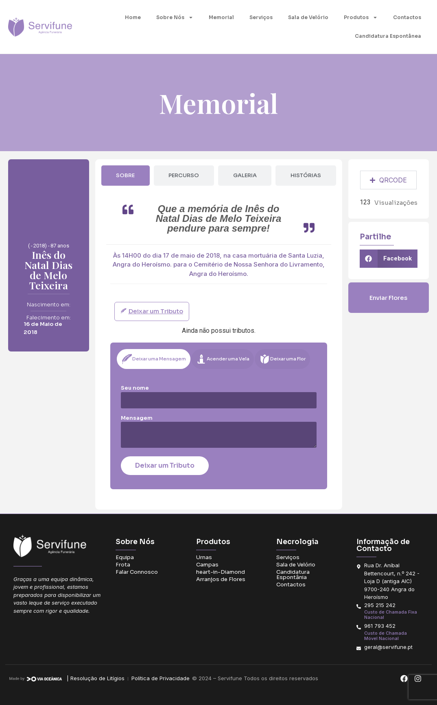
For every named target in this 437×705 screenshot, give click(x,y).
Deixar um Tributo (164, 465)
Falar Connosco (137, 571)
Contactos (407, 17)
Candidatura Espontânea (388, 36)
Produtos (361, 17)
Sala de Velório (308, 17)
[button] (389, 258)
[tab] (125, 175)
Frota (123, 564)
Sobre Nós (174, 17)
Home (133, 17)
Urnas (204, 557)
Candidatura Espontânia (293, 574)
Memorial (221, 17)
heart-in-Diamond (220, 571)
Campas (207, 564)
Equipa (125, 557)
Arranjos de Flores (220, 579)
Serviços (261, 17)
